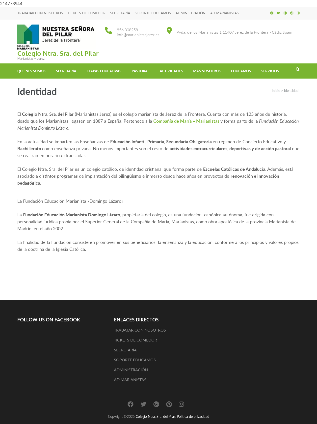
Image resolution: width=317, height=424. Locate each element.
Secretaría (66, 71)
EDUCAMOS (241, 71)
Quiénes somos (31, 71)
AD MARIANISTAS (224, 13)
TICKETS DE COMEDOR (87, 13)
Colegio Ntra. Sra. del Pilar (58, 53)
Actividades (171, 71)
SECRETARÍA (120, 13)
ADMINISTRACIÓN (191, 13)
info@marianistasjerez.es (138, 34)
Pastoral (140, 71)
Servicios (270, 71)
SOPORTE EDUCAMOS (153, 13)
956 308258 (127, 29)
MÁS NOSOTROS (207, 71)
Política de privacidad (193, 416)
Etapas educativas (104, 71)
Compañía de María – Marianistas (186, 121)
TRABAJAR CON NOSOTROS (40, 13)
